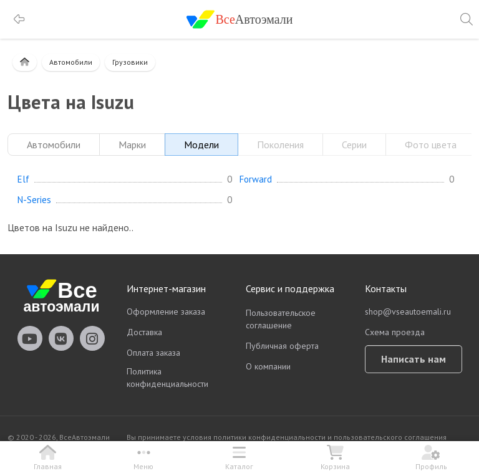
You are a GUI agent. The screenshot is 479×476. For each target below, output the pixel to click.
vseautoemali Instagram (92, 338)
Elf (23, 179)
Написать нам (413, 359)
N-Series (34, 200)
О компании (268, 366)
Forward (256, 179)
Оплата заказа (153, 352)
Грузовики (130, 62)
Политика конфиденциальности (167, 377)
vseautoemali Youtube (29, 338)
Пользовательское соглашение (281, 319)
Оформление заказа (166, 311)
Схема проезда (395, 332)
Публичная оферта (282, 345)
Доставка (144, 332)
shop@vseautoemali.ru (408, 311)
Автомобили (70, 62)
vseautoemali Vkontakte (61, 338)
